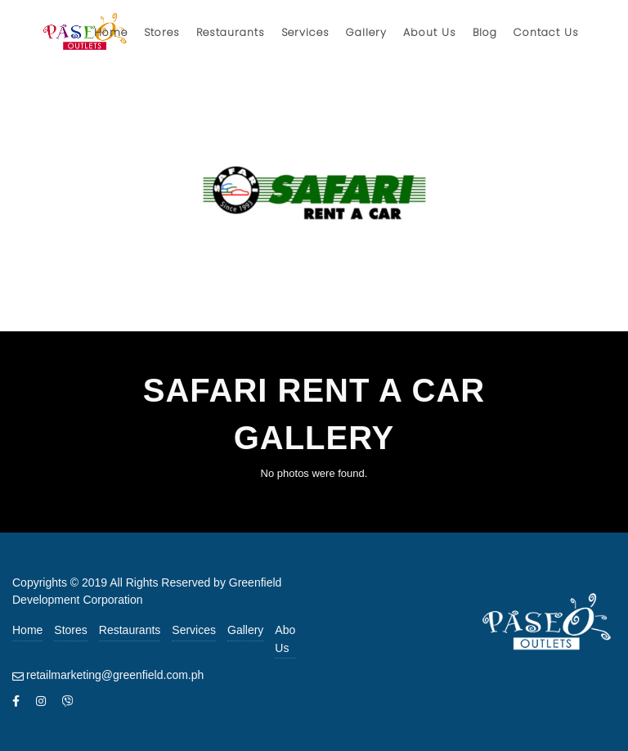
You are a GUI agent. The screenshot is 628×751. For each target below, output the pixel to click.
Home (27, 629)
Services (194, 629)
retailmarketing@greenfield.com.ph (115, 674)
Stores (70, 629)
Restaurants (129, 629)
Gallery (245, 629)
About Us (290, 638)
